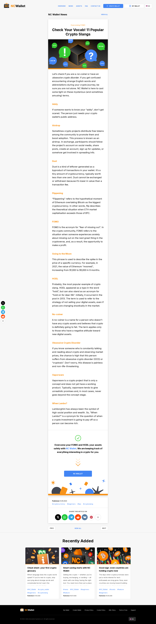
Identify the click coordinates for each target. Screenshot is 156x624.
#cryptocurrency (58, 504)
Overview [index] (62, 6)
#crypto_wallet (43, 589)
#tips (79, 504)
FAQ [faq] (86, 6)
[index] (14, 6)
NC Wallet (71, 448)
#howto (112, 589)
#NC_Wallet (31, 589)
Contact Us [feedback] (95, 6)
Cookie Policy (101, 610)
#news (65, 589)
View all (104, 14)
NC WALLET (78, 474)
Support (133, 610)
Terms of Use (123, 610)
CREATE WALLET (113, 6)
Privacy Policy (89, 610)
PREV (52, 528)
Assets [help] (79, 6)
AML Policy (112, 610)
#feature (66, 593)
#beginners (71, 504)
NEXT (104, 528)
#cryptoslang (88, 504)
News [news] (71, 6)
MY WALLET (134, 6)
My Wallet (66, 610)
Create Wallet (77, 610)
